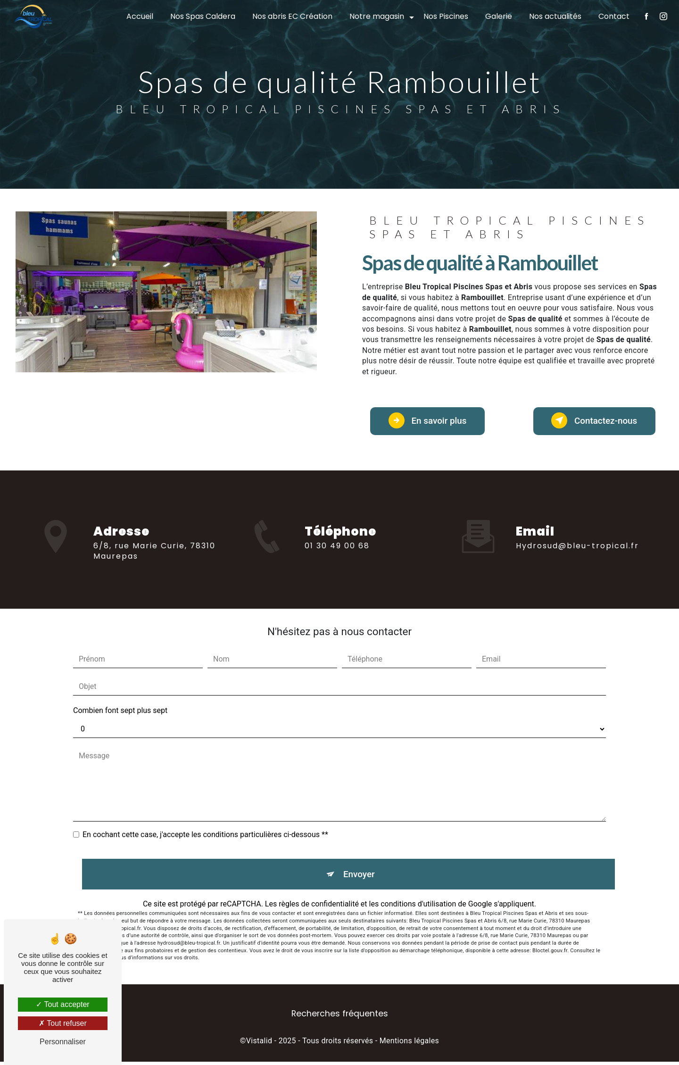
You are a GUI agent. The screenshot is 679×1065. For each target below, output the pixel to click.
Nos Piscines (445, 16)
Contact (613, 16)
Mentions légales (409, 1044)
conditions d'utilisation (418, 907)
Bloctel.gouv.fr (549, 954)
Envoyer (359, 876)
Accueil (139, 16)
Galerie (498, 16)
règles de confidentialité (319, 907)
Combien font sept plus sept (120, 712)
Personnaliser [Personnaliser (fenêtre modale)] (63, 1042)
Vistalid (259, 1044)
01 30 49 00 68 (337, 556)
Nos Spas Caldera (202, 16)
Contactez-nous (591, 421)
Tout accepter (62, 1004)
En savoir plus (430, 421)
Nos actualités (555, 16)
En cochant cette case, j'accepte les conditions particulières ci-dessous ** (205, 836)
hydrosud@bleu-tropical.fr (577, 539)
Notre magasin (376, 16)
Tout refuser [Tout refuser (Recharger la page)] (63, 1023)
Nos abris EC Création (292, 16)
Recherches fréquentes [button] (339, 1017)
